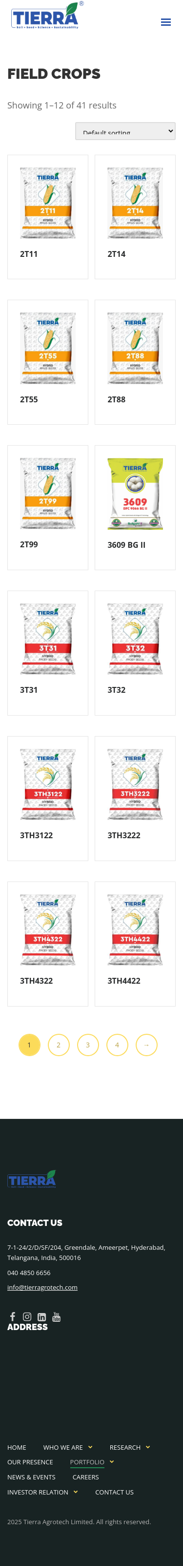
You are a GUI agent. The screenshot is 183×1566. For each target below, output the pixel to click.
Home (16, 1447)
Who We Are (63, 1447)
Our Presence (30, 1462)
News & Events (31, 1477)
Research (125, 1447)
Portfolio (87, 1462)
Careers (86, 1477)
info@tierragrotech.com (42, 1287)
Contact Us (114, 1492)
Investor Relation (37, 1492)
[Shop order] (125, 131)
